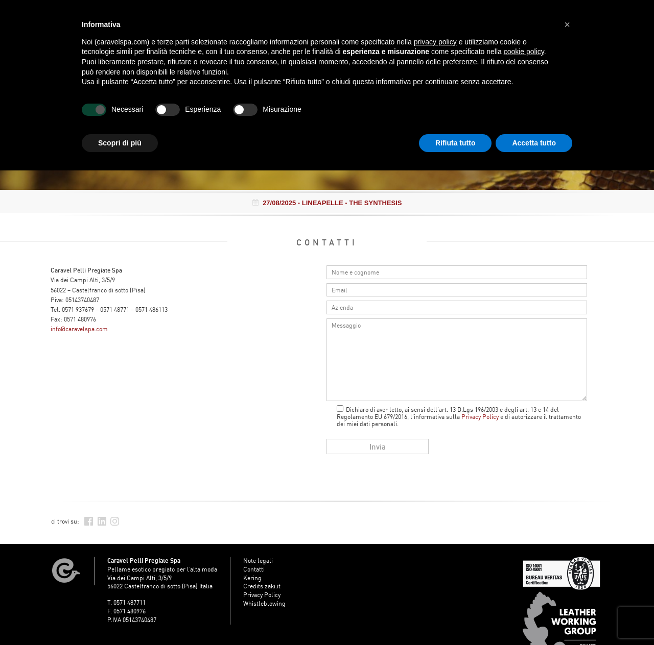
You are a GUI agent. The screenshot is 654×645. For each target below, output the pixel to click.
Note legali (258, 560)
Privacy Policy (480, 416)
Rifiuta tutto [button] (455, 143)
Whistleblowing (264, 603)
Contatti (254, 569)
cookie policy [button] (524, 51)
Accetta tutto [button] (534, 143)
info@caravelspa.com (79, 329)
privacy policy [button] (435, 42)
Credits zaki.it (262, 586)
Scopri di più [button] (120, 143)
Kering (252, 578)
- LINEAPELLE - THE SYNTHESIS (327, 203)
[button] (567, 24)
